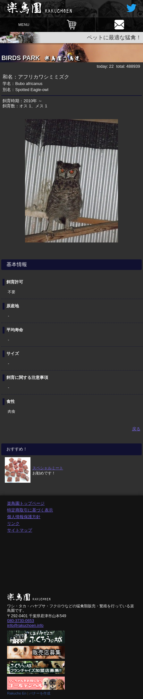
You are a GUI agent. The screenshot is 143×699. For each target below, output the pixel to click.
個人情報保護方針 (23, 516)
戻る (136, 428)
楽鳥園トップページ (26, 503)
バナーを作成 (39, 693)
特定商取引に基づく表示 (30, 510)
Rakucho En (16, 693)
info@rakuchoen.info (25, 625)
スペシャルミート (47, 468)
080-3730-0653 (20, 620)
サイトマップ (19, 530)
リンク (13, 523)
